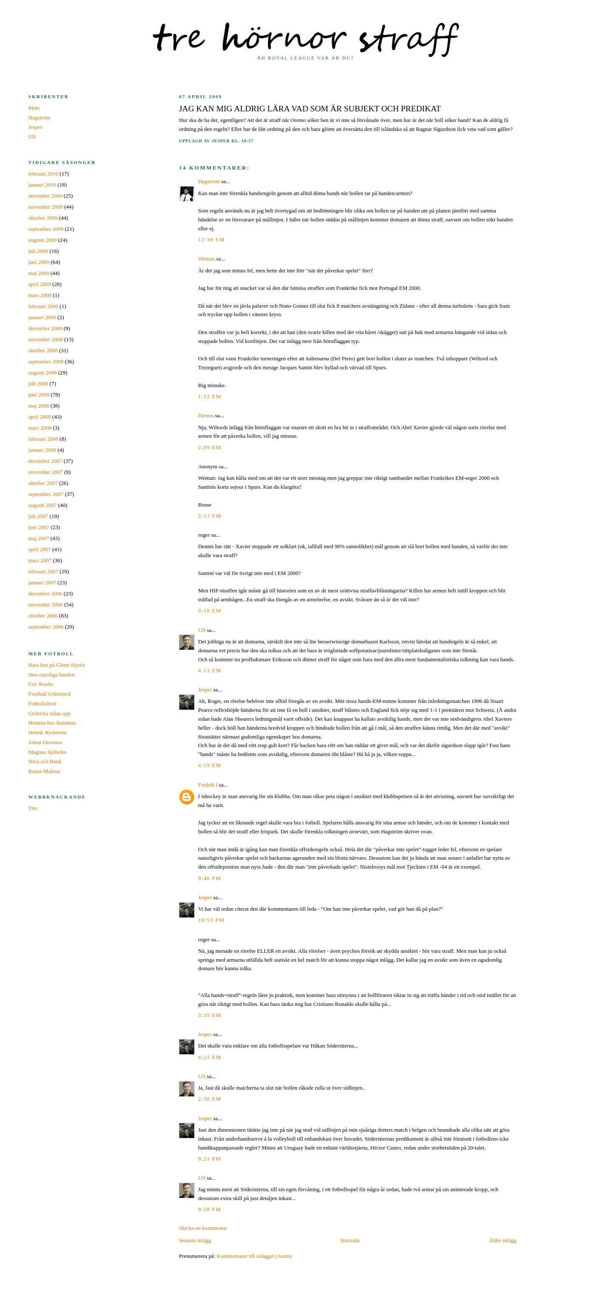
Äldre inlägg (502, 1240)
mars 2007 (40, 560)
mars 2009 (40, 295)
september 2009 (46, 229)
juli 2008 (38, 383)
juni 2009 (38, 262)
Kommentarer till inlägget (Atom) (254, 1256)
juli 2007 (38, 516)
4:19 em (209, 765)
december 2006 (45, 593)
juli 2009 (38, 251)
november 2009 (45, 207)
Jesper (205, 689)
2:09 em (209, 447)
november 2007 (45, 472)
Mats (34, 108)
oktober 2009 (43, 218)
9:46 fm (209, 878)
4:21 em (209, 1057)
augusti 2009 (42, 240)
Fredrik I (208, 785)
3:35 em (209, 1015)
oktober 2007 (43, 483)
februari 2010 (43, 173)
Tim (32, 808)
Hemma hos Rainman (52, 722)
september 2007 (46, 494)
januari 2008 (42, 450)
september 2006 (46, 626)
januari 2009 (42, 317)
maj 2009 (38, 273)
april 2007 (39, 549)
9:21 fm (209, 1158)
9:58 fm (209, 1209)
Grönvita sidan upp (49, 713)
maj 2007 (38, 538)
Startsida (350, 1240)
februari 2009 (43, 306)
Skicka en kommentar (203, 1228)
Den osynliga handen (51, 674)
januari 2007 (42, 582)
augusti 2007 (42, 505)
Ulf (201, 630)
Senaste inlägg (195, 1240)
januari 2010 (42, 184)
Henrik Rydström (47, 732)
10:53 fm (211, 920)
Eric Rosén (40, 684)
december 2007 (45, 461)
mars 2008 (40, 428)
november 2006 (45, 604)
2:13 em (209, 516)
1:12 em (209, 396)
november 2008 (45, 339)
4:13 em (209, 670)
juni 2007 (38, 527)
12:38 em (211, 239)
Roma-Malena (44, 771)
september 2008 (46, 361)
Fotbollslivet (42, 703)
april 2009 (39, 284)
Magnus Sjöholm (47, 752)
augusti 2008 (42, 372)
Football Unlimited (49, 694)
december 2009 (45, 196)
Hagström (209, 181)
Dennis (206, 415)
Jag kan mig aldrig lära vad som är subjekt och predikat (310, 108)
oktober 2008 (43, 350)
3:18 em (209, 610)
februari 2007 (43, 571)
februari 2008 (43, 439)
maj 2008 (38, 405)
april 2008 (39, 416)
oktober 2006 (43, 615)
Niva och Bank (45, 761)
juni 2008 (38, 394)
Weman (206, 258)
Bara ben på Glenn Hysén (56, 665)
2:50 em (209, 1099)
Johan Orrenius (45, 742)
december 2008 (45, 328)
